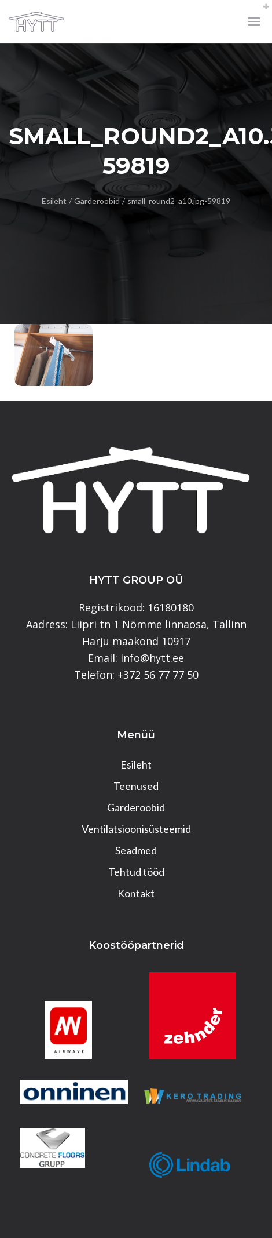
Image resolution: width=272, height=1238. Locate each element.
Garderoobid (97, 201)
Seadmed (136, 850)
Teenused (136, 786)
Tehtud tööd (136, 871)
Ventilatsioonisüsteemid (136, 828)
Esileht (54, 201)
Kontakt (136, 893)
